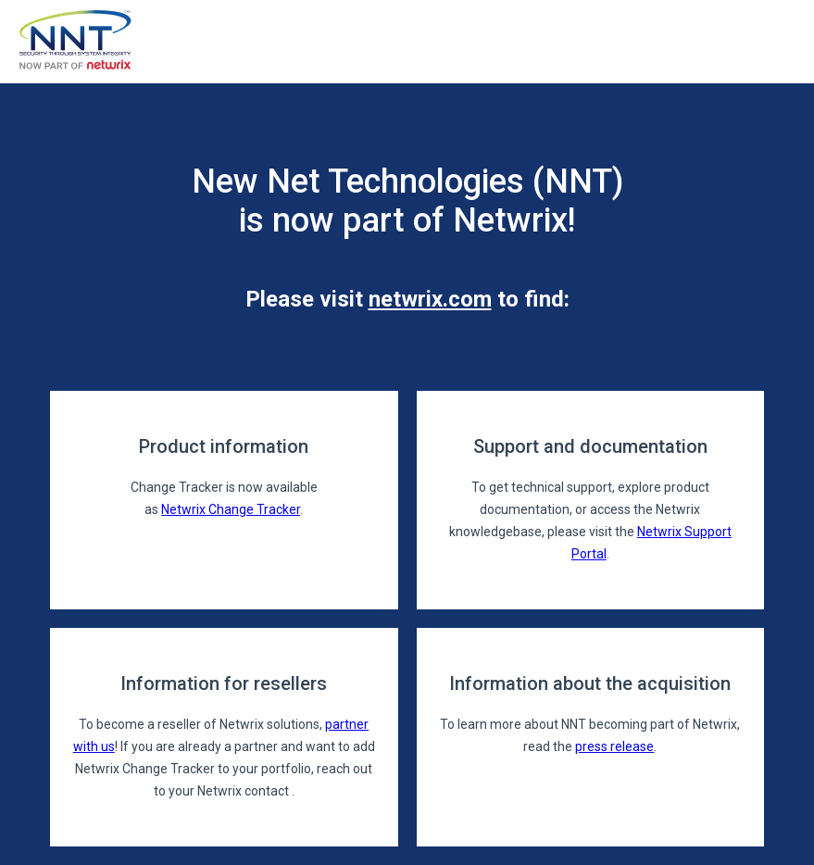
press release (614, 746)
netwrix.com (430, 299)
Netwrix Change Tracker (230, 509)
